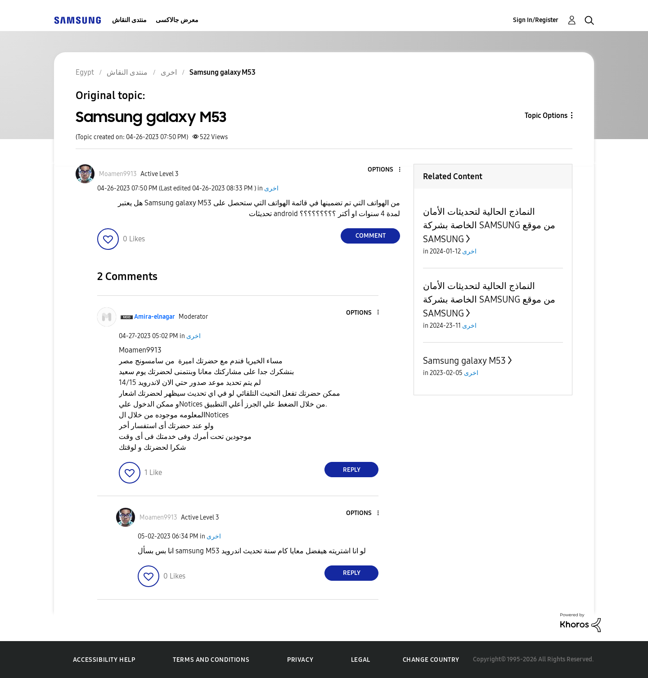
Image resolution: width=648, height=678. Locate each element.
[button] (384, 170)
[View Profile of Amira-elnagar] (154, 317)
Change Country (431, 660)
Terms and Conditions (211, 660)
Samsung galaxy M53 (464, 360)
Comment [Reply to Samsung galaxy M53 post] (371, 236)
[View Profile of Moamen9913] (118, 174)
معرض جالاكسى (177, 20)
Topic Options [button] (546, 115)
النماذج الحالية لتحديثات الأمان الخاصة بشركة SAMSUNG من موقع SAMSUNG (489, 225)
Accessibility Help (104, 660)
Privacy (300, 660)
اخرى (271, 188)
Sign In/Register (535, 20)
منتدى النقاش (129, 20)
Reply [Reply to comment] (351, 470)
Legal (360, 660)
